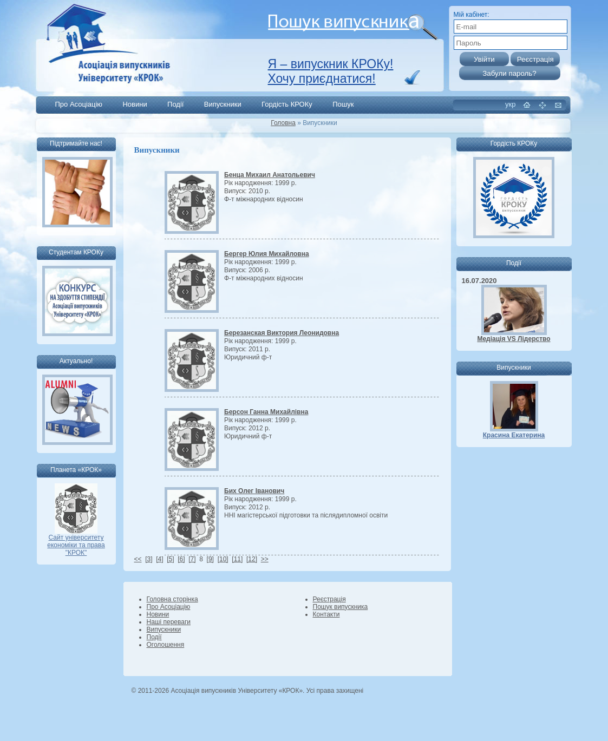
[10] (223, 559)
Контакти (326, 614)
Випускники (222, 104)
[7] (191, 559)
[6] (181, 559)
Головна (283, 123)
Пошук (343, 104)
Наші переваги (169, 622)
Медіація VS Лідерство (513, 339)
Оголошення (166, 644)
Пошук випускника (340, 607)
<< (138, 559)
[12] (251, 559)
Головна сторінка (172, 599)
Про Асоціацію (79, 104)
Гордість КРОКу (286, 104)
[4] (159, 559)
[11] (237, 559)
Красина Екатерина (514, 435)
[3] (148, 559)
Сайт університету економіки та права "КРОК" (75, 542)
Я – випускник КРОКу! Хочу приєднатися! (331, 71)
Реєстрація (329, 599)
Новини (134, 104)
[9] (210, 559)
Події (175, 104)
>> (265, 559)
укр (510, 104)
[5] (170, 559)
